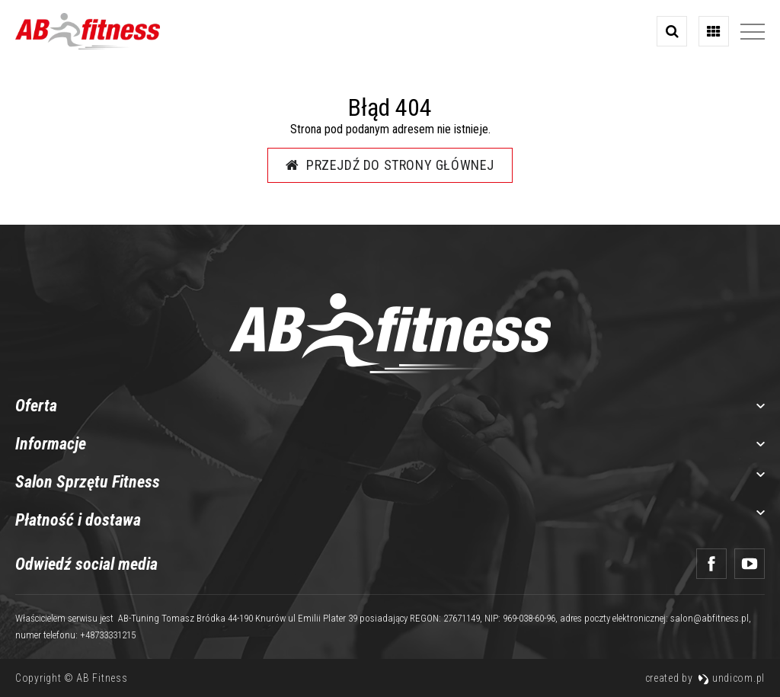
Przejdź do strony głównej (390, 165)
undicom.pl (731, 678)
